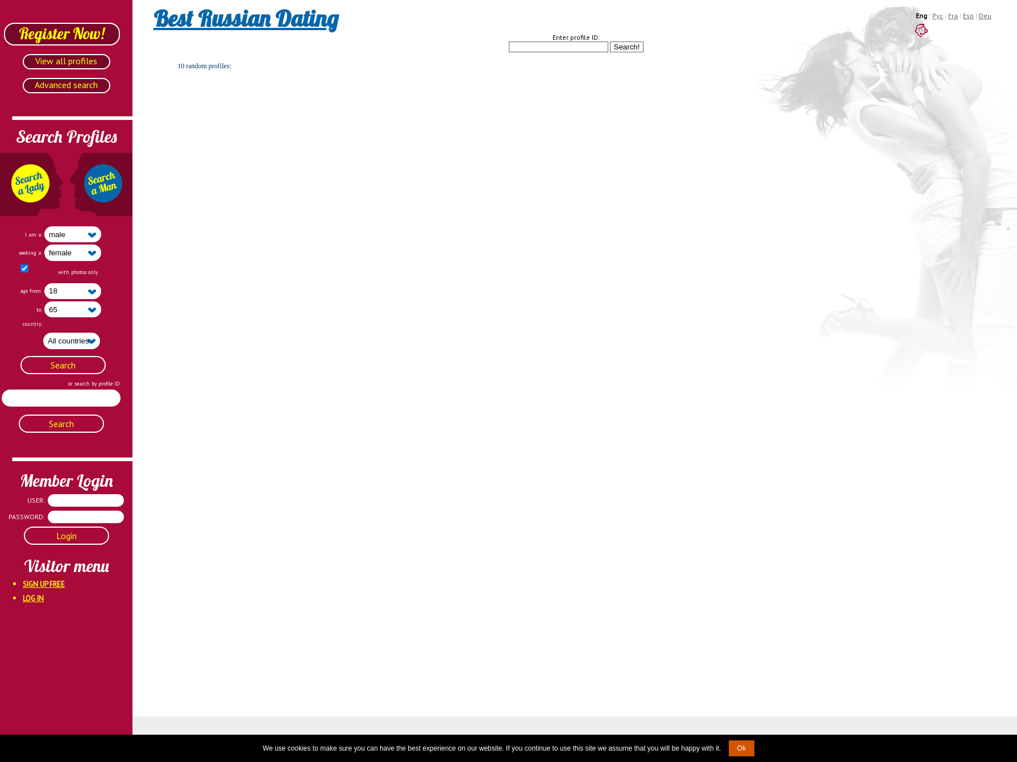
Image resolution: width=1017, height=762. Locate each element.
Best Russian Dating (245, 18)
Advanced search (66, 84)
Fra (953, 15)
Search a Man (100, 184)
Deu (985, 15)
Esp (968, 15)
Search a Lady (32, 184)
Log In (33, 598)
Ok (741, 748)
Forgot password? (23, 550)
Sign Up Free (44, 584)
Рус (937, 15)
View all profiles (66, 61)
